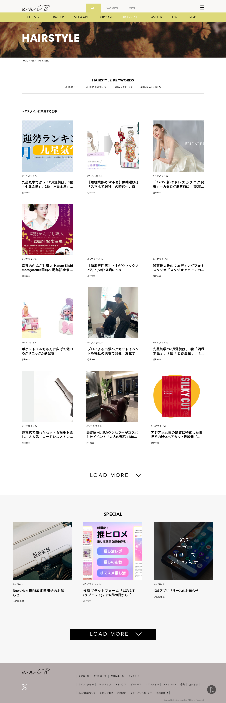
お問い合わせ (106, 693)
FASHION (155, 17)
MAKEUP (58, 17)
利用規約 (121, 693)
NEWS (193, 17)
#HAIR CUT (72, 87)
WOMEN (112, 8)
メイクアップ (104, 684)
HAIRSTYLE (131, 17)
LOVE (175, 17)
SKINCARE (81, 17)
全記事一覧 (84, 676)
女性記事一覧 (100, 676)
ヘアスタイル (152, 684)
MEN (132, 8)
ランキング (133, 676)
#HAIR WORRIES (150, 87)
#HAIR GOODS (124, 87)
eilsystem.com (177, 700)
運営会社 (162, 693)
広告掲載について (87, 693)
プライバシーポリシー (141, 693)
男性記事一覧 (117, 676)
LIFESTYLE (35, 17)
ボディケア (135, 684)
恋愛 (182, 684)
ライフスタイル (86, 684)
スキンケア (120, 684)
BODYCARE (106, 17)
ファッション (169, 684)
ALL (93, 8)
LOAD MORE (109, 475)
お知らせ (193, 684)
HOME (25, 61)
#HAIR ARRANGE (96, 87)
